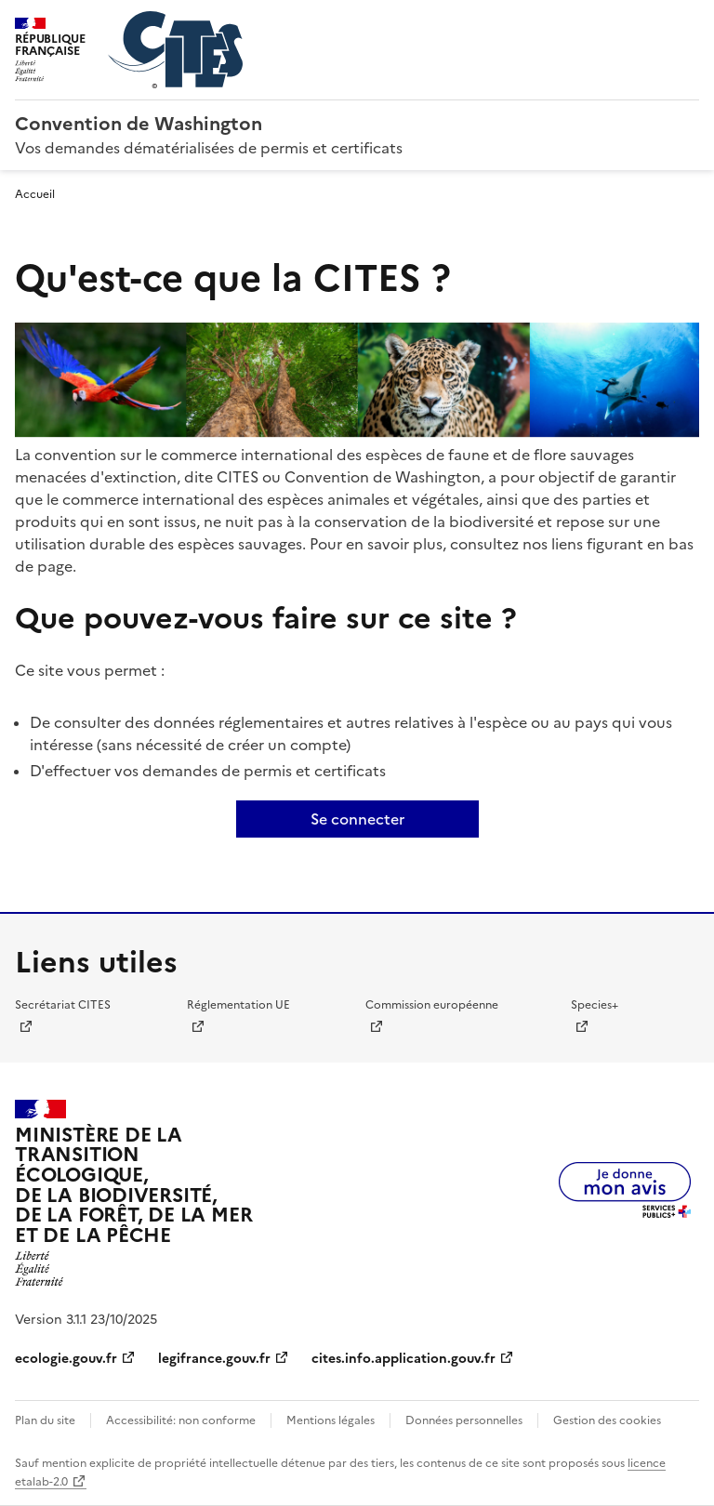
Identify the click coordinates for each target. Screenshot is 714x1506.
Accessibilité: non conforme (181, 1420)
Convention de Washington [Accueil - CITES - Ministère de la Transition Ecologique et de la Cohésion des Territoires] (138, 124)
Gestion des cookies (607, 1420)
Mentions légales (330, 1420)
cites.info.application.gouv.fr (403, 1358)
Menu (688, 22)
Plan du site (45, 1420)
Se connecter (357, 819)
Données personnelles (463, 1420)
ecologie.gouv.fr (66, 1358)
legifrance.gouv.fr (214, 1358)
